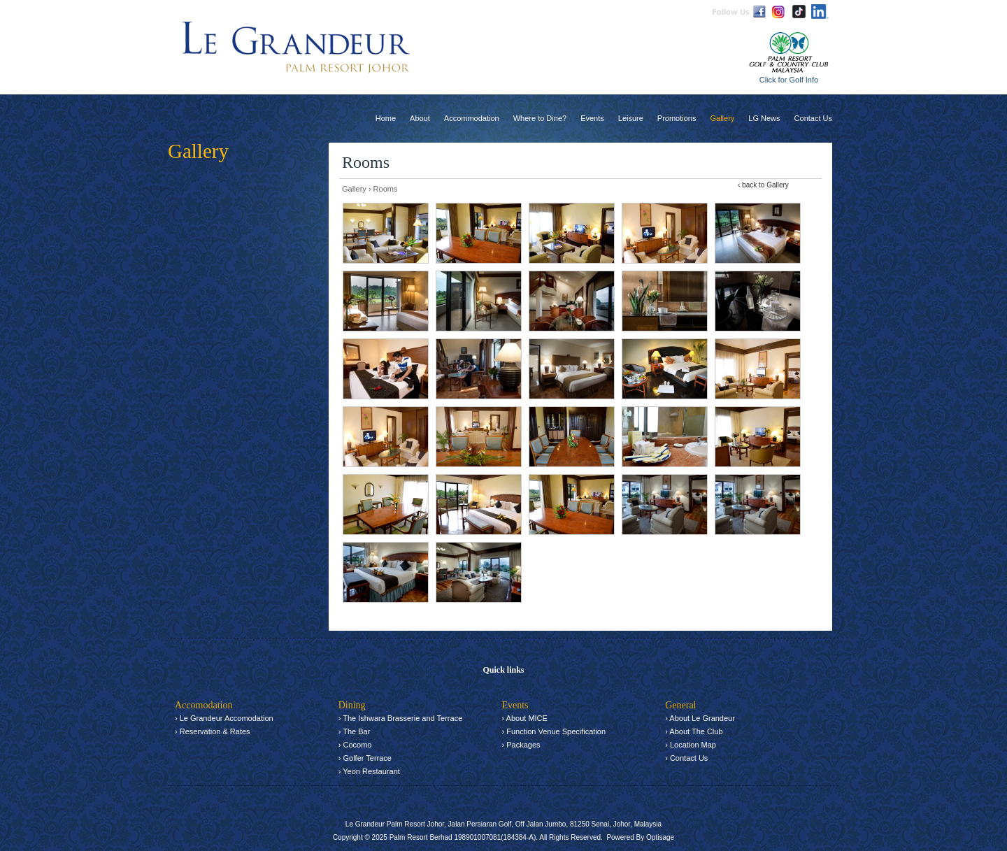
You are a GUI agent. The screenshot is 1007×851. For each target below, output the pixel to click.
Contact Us (813, 118)
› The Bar (354, 731)
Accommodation (471, 118)
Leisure (630, 118)
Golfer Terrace (367, 758)
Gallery (722, 118)
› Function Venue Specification (553, 731)
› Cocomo (355, 745)
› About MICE (524, 718)
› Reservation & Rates (212, 731)
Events (592, 118)
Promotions (677, 118)
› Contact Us (686, 758)
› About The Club (693, 731)
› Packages (520, 745)
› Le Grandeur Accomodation (224, 718)
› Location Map (690, 745)
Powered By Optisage (640, 837)
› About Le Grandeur (700, 718)
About (420, 118)
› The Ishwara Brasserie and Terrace (400, 718)
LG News (764, 118)
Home (386, 118)
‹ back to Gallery (763, 185)
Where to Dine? (539, 118)
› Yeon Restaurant (369, 771)
